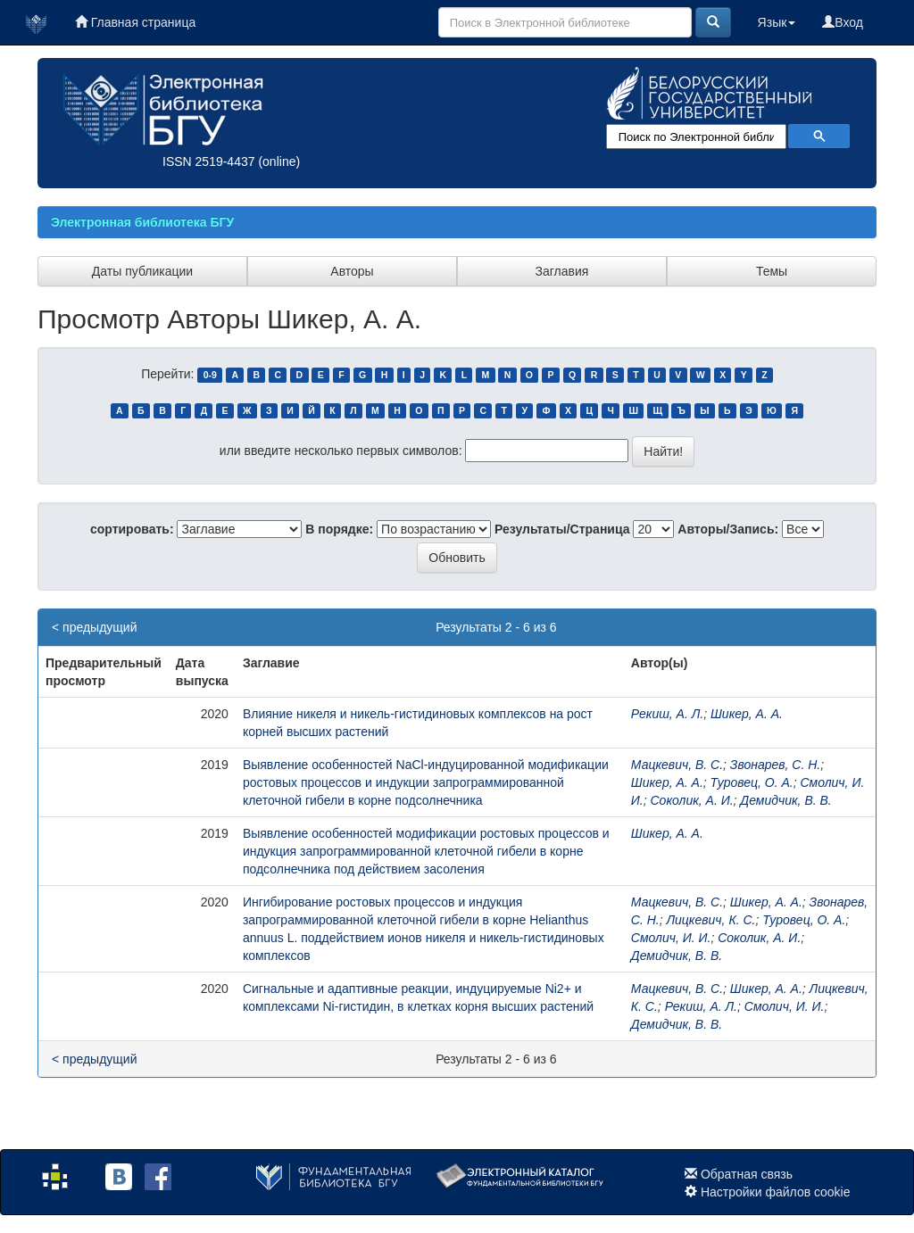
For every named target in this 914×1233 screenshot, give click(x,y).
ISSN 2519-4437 (208, 161)
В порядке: (339, 529)
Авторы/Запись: (727, 529)
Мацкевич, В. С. (677, 764)
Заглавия (562, 271)
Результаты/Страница (562, 529)
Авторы (351, 271)
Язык (777, 22)
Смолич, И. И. (671, 938)
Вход (842, 22)
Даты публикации (142, 271)
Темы (771, 271)
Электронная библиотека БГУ (142, 222)
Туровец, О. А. (752, 782)
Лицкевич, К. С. (710, 920)
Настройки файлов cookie (776, 1192)
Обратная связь (747, 1174)
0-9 (210, 374)
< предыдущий (94, 627)
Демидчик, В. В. (785, 800)
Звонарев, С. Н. (775, 764)
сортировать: (132, 529)
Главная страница (135, 22)
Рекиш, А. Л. (667, 714)
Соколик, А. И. (692, 800)
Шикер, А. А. (746, 714)
